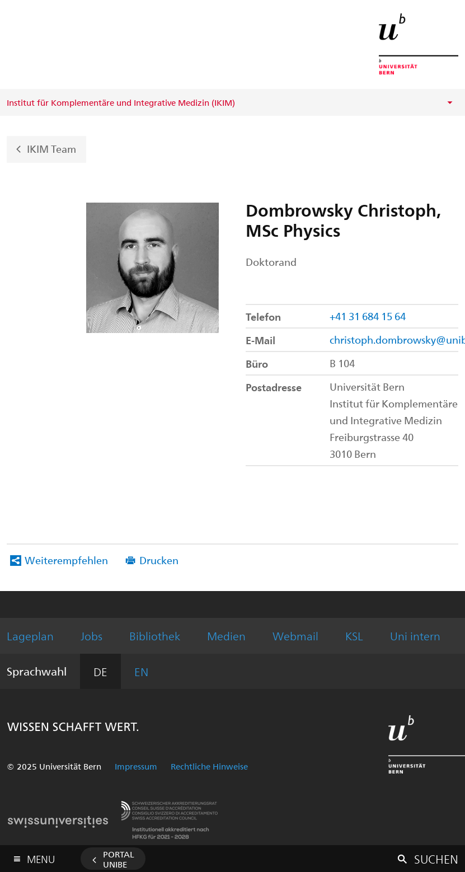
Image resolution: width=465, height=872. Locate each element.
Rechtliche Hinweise (209, 766)
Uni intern (415, 635)
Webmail (295, 635)
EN (141, 671)
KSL (354, 635)
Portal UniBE (118, 859)
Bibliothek (154, 635)
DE (100, 671)
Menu (41, 856)
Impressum (136, 766)
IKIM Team (51, 148)
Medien (226, 635)
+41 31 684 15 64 (368, 316)
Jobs (91, 635)
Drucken (159, 560)
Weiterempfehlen (66, 560)
